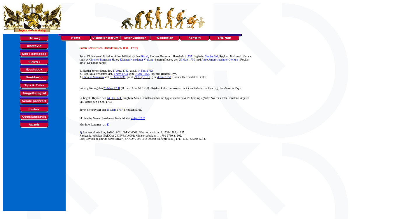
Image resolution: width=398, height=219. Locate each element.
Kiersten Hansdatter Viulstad (136, 59)
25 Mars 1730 (187, 59)
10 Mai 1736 (118, 77)
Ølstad (144, 56)
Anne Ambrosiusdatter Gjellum (219, 59)
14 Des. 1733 (114, 98)
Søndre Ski (211, 56)
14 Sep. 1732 (145, 70)
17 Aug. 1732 (121, 70)
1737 (189, 56)
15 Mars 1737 (115, 109)
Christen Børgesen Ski (102, 59)
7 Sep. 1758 (142, 73)
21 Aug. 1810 (142, 77)
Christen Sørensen (93, 77)
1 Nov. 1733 (120, 73)
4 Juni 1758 (164, 77)
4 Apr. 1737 (138, 118)
